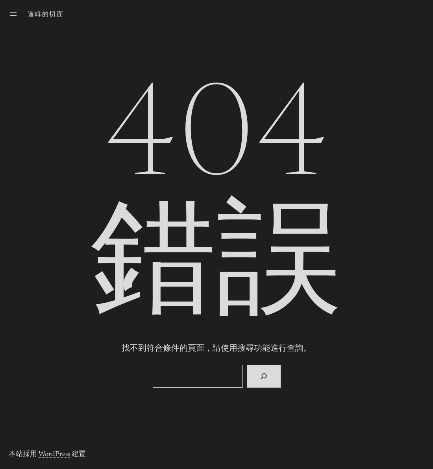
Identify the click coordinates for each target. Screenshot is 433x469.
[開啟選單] (13, 14)
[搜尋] (263, 376)
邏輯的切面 (46, 14)
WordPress (54, 454)
